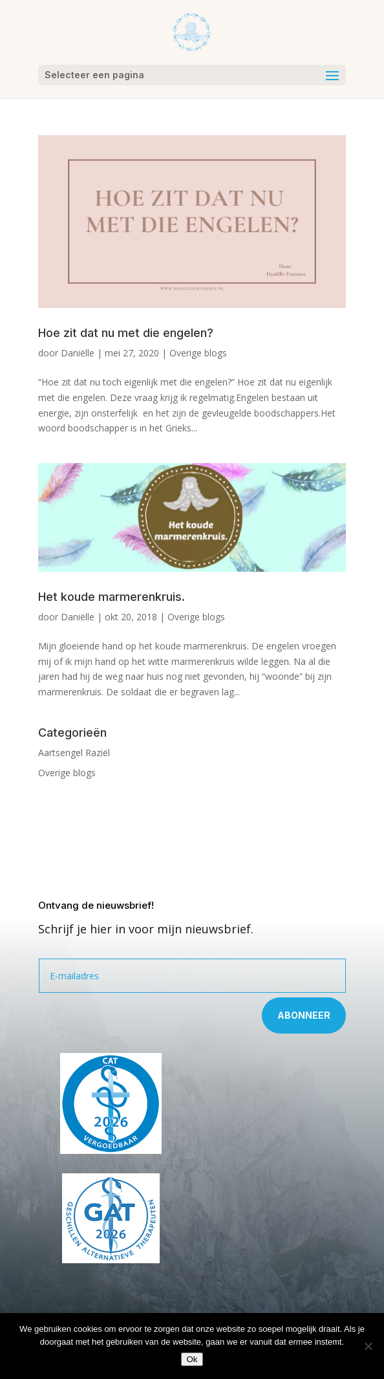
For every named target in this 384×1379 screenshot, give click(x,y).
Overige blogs (198, 353)
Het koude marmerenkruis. (111, 596)
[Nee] (367, 1346)
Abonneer (303, 1015)
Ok (191, 1359)
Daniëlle (77, 353)
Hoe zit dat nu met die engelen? (125, 333)
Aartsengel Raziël (74, 752)
